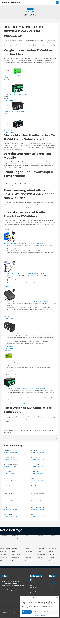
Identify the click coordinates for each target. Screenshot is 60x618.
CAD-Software (35, 479)
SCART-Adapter (28, 551)
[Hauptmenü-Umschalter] (57, 2)
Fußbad (2, 560)
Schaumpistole (40, 548)
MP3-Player (8, 493)
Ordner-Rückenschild (17, 564)
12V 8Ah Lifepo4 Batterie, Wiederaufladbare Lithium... (17, 130)
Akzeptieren (26, 612)
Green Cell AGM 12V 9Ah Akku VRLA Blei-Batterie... (17, 94)
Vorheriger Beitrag (7, 438)
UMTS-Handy (8, 500)
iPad (32, 514)
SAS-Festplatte (9, 507)
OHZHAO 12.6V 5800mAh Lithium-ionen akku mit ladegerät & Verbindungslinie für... (25, 273)
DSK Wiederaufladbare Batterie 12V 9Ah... (14, 111)
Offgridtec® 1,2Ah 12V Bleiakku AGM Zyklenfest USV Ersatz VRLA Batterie (22, 333)
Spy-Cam (7, 479)
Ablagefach (27, 564)
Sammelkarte (52, 548)
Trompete (26, 548)
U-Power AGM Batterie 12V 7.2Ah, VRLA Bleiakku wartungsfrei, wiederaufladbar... (24, 360)
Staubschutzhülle (41, 538)
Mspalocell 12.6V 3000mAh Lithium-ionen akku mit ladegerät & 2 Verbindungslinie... (25, 243)
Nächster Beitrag (53, 438)
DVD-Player (8, 472)
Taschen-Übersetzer (17, 554)
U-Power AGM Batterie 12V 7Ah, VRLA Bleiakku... (16, 75)
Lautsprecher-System (38, 493)
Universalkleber (16, 545)
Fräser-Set (39, 564)
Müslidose (14, 548)
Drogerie (32, 592)
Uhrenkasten (27, 542)
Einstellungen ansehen (50, 612)
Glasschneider (52, 554)
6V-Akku (7, 450)
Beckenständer (53, 542)
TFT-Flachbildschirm (11, 464)
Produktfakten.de (10, 2)
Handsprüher (3, 535)
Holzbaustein (15, 557)
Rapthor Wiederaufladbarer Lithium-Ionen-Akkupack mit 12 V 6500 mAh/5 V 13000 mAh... (26, 301)
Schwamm (51, 560)
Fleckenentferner (4, 564)
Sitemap (52, 585)
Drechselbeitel (28, 545)
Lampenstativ (35, 472)
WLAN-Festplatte (37, 500)
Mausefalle (51, 557)
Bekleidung (33, 591)
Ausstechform (3, 538)
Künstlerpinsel (28, 560)
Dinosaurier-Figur (41, 554)
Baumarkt (32, 589)
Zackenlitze (40, 557)
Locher (38, 542)
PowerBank (35, 486)
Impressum (43, 615)
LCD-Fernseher (9, 457)
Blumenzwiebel (28, 538)
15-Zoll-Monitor (36, 464)
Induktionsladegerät (38, 507)
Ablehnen (37, 612)
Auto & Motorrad (34, 585)
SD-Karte (34, 457)
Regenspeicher (4, 551)
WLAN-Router (8, 486)
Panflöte (2, 545)
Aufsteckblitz (15, 538)
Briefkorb (51, 564)
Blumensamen (16, 560)
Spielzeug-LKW (4, 557)
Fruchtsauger (52, 545)
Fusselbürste (40, 560)
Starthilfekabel (9, 514)
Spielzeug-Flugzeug (5, 548)
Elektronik (30, 9)
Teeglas (26, 535)
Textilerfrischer (16, 542)
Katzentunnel (40, 551)
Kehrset (51, 551)
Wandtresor (40, 535)
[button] (57, 598)
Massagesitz (3, 554)
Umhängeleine (3, 542)
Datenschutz (37, 615)
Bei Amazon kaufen (9, 81)
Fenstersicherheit (41, 545)
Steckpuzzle (27, 557)
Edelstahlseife (52, 535)
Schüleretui (52, 538)
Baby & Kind (33, 587)
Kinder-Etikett (15, 535)
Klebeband (15, 551)
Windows (34, 450)
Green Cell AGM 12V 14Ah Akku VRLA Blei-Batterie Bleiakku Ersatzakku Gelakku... (24, 388)
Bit (25, 554)
